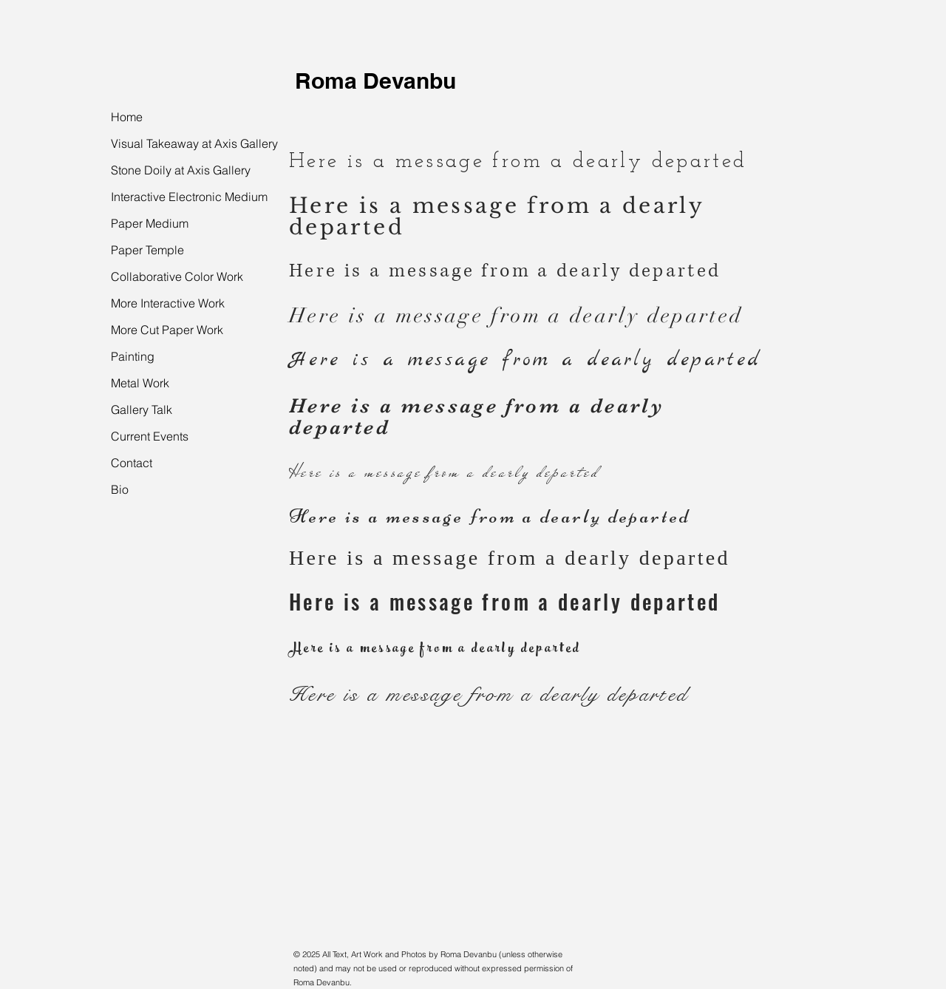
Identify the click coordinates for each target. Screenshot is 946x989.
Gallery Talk (141, 409)
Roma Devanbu (375, 80)
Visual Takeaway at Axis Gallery (194, 143)
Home (127, 116)
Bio (120, 489)
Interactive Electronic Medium (189, 196)
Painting (132, 356)
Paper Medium (149, 223)
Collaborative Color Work (177, 276)
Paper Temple (147, 249)
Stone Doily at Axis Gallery (181, 170)
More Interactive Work (168, 303)
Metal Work (140, 382)
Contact (131, 462)
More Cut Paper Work (167, 329)
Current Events (149, 436)
